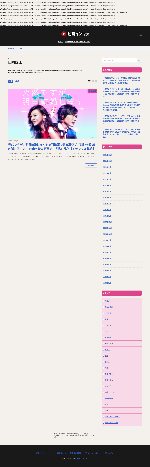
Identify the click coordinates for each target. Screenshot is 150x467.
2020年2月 (107, 283)
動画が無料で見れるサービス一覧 (77, 42)
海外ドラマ (109, 374)
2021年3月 (107, 204)
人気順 (16, 81)
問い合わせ (109, 453)
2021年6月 (107, 185)
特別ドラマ (109, 386)
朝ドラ (107, 362)
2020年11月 (107, 228)
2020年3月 (107, 277)
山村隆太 (21, 48)
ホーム (60, 42)
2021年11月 (107, 155)
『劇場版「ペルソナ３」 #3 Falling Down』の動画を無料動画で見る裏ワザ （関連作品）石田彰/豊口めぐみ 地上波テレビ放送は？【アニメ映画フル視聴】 (121, 92)
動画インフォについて (45, 453)
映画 (106, 356)
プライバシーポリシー (93, 453)
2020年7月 (107, 252)
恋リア (107, 350)
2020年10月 (107, 234)
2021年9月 (107, 167)
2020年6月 (107, 258)
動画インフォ (82, 459)
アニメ (107, 301)
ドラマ (93, 91)
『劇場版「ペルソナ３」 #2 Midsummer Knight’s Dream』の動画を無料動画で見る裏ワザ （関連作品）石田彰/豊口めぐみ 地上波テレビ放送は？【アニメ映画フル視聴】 (121, 106)
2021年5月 (107, 191)
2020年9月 (107, 240)
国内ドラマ (109, 344)
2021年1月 (107, 216)
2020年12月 (107, 222)
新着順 (10, 81)
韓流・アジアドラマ (112, 417)
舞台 (106, 404)
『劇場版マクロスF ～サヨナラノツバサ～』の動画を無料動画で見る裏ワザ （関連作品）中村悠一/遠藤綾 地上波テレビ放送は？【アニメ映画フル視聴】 (121, 133)
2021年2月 (107, 210)
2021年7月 (107, 179)
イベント (108, 313)
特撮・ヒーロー (110, 392)
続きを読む (91, 165)
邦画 (106, 410)
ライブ (107, 331)
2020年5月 (107, 264)
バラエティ (109, 325)
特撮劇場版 (109, 398)
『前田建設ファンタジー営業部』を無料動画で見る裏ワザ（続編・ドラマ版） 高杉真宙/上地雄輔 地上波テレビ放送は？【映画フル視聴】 (122, 80)
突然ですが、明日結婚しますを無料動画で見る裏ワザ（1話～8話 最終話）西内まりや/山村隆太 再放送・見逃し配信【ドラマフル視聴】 (51, 146)
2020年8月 (107, 246)
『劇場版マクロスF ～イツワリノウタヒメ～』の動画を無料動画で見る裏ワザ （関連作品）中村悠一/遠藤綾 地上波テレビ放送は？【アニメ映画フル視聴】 (121, 119)
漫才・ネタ (109, 380)
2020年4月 (107, 271)
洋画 (106, 368)
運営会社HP (62, 453)
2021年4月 (107, 197)
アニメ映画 (109, 307)
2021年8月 (107, 173)
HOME (12, 48)
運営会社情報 (75, 453)
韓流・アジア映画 (111, 423)
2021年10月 (107, 161)
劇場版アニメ (110, 337)
